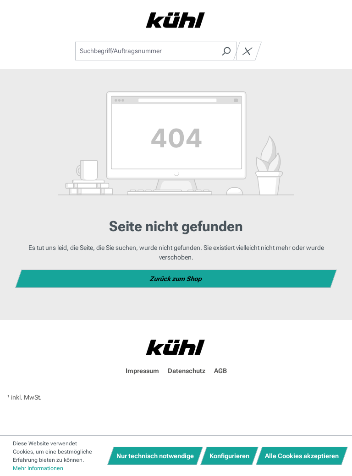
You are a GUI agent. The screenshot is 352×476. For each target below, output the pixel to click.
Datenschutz (186, 370)
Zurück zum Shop (176, 278)
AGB (220, 370)
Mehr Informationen (38, 468)
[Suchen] (226, 51)
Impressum (142, 370)
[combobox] (145, 51)
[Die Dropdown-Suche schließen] (247, 51)
